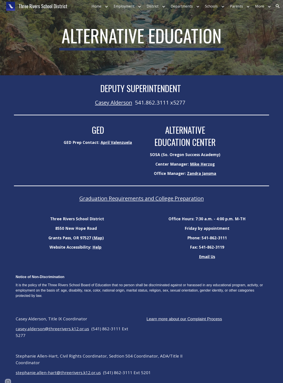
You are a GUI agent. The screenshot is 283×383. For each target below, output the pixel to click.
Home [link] (96, 6)
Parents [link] (236, 6)
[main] (141, 37)
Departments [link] (182, 6)
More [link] (259, 6)
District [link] (153, 6)
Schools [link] (211, 6)
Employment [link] (124, 6)
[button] (277, 6)
